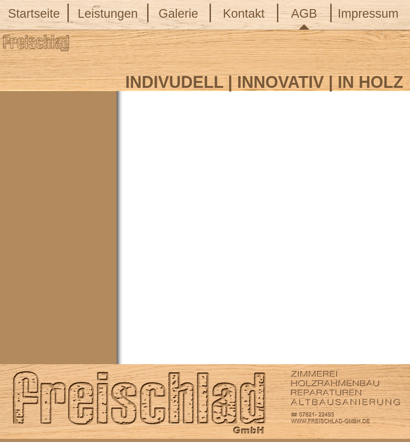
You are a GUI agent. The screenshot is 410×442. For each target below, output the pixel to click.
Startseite (34, 13)
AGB (304, 13)
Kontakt (244, 13)
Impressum (368, 13)
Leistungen (107, 13)
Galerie (178, 13)
